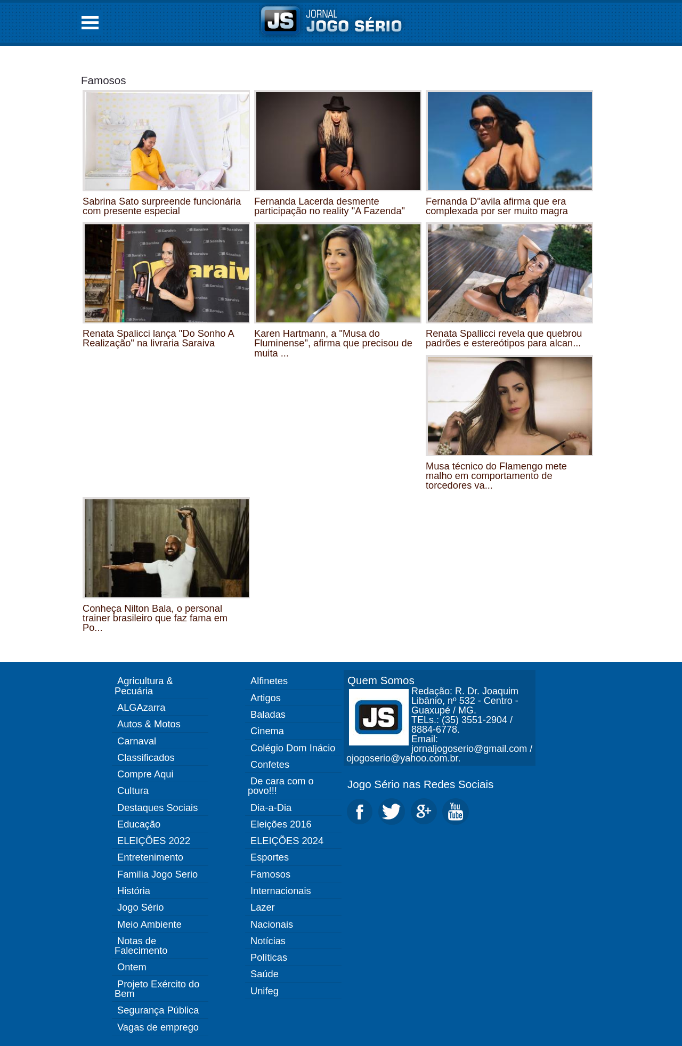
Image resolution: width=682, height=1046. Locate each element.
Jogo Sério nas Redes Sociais (420, 784)
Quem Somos (381, 680)
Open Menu (90, 23)
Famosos (103, 80)
